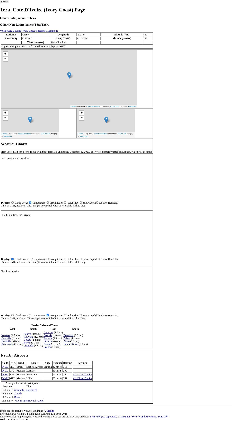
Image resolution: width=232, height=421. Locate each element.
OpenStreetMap (93, 106)
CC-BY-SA (114, 106)
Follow (4, 1)
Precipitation (56, 202)
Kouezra (5, 335)
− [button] (5, 59)
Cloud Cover (21, 202)
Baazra (47, 347)
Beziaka (48, 341)
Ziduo (66, 341)
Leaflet (73, 106)
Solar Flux (73, 202)
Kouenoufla (7, 344)
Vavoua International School (29, 400)
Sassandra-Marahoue (47, 30)
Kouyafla (29, 336)
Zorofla (18, 393)
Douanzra (68, 335)
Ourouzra (48, 332)
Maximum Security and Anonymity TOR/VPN (145, 416)
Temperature (38, 202)
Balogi (27, 342)
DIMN (5, 378)
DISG (5, 366)
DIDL (5, 370)
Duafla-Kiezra (70, 344)
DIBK (5, 374)
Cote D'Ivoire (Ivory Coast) (21, 30)
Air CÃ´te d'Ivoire (82, 374)
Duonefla (29, 345)
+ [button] (5, 54)
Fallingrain (132, 106)
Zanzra (27, 334)
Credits (50, 410)
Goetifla (48, 335)
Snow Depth (89, 202)
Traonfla (48, 338)
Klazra (47, 344)
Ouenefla (6, 338)
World (3, 30)
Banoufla (6, 341)
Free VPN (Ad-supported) (103, 416)
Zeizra (66, 338)
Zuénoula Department (25, 390)
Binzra (17, 397)
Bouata (27, 339)
